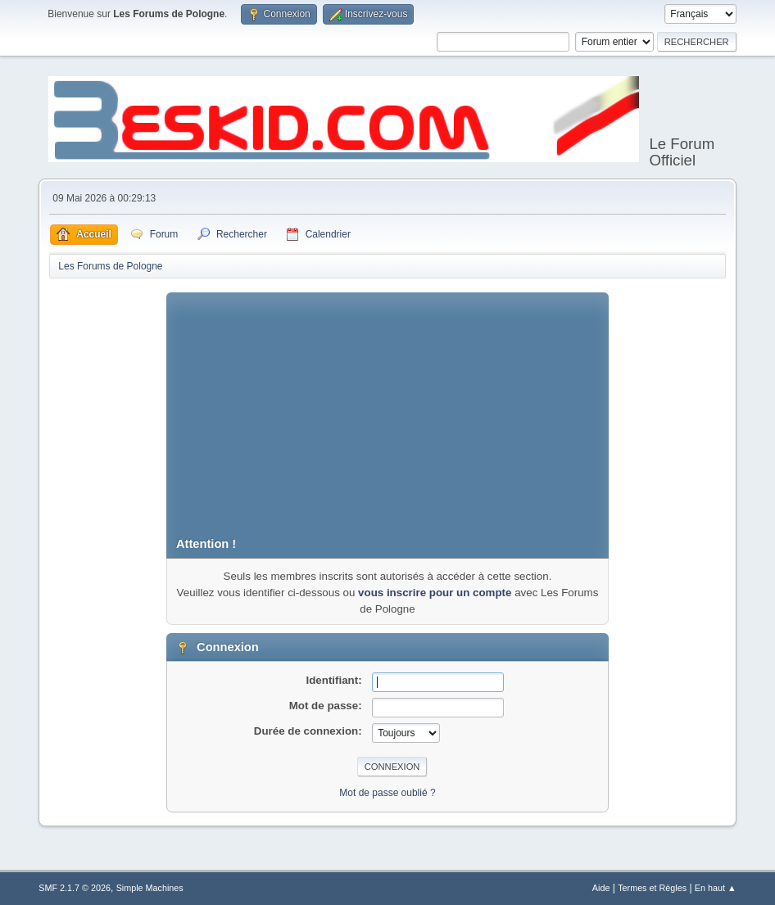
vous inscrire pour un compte (434, 592)
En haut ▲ (715, 888)
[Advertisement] (387, 407)
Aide (601, 888)
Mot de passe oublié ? (387, 793)
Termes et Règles (652, 888)
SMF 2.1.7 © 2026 (75, 888)
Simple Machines (150, 888)
